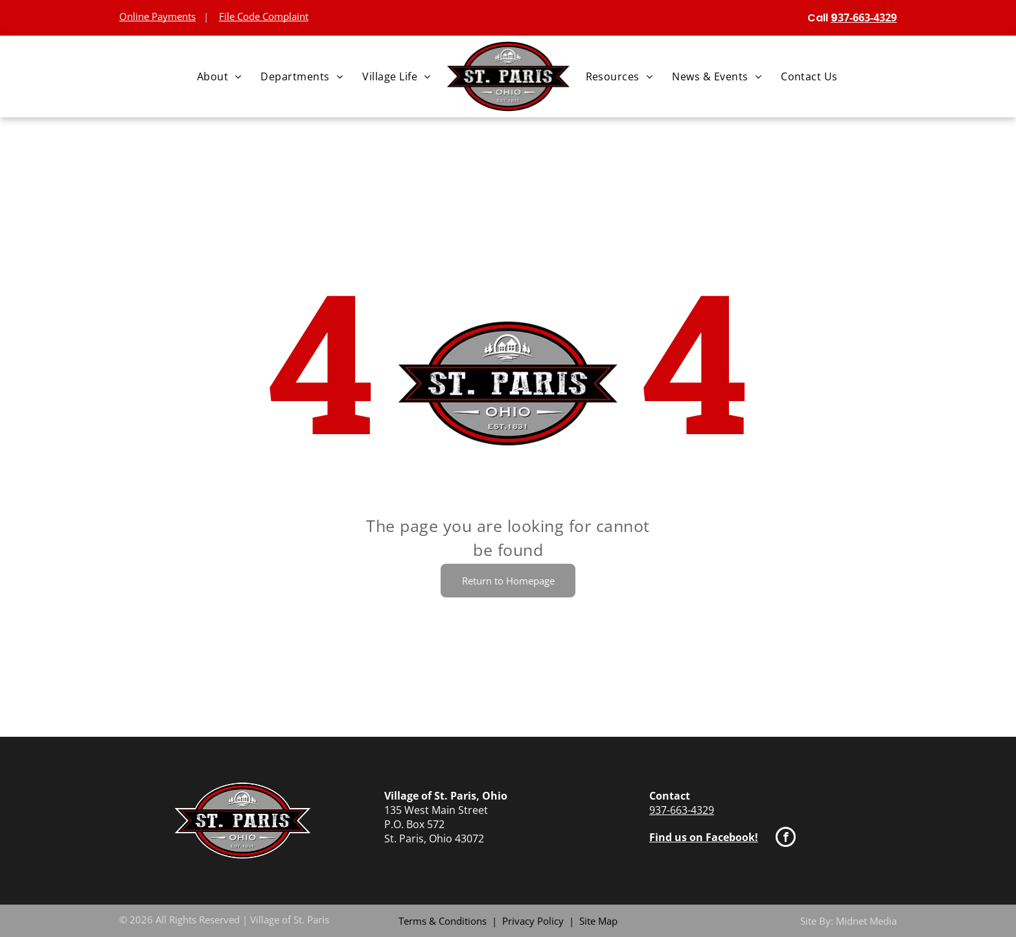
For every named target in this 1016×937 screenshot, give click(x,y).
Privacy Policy (533, 920)
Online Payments (157, 16)
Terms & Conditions (442, 920)
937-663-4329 (681, 810)
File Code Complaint (263, 16)
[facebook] (786, 838)
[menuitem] (219, 76)
